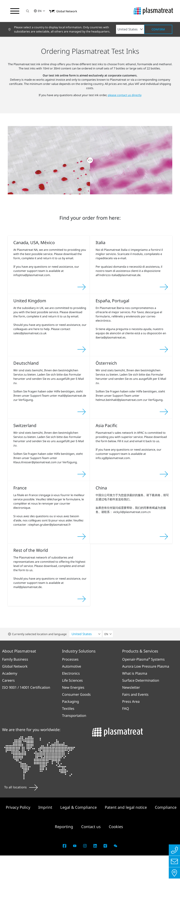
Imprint (45, 852)
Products (47, 78)
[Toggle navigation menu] (14, 11)
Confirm (158, 29)
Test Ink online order (124, 78)
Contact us (91, 872)
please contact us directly (125, 141)
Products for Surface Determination (82, 78)
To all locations (21, 833)
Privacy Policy (18, 852)
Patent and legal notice (126, 852)
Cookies (116, 872)
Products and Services (23, 78)
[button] (27, 11)
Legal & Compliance (79, 852)
